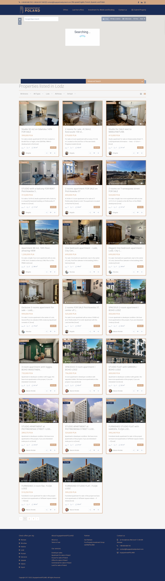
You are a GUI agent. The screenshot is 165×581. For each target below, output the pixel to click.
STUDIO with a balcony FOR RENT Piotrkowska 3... (38, 190)
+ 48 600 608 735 (26, 2)
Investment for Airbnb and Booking (101, 10)
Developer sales (57, 553)
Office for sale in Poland (59, 560)
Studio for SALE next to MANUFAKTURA (119, 130)
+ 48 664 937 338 (38, 2)
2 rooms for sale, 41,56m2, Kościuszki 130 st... (78, 130)
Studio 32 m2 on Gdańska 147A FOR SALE (38, 130)
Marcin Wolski (117, 332)
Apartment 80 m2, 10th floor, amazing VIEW (35, 249)
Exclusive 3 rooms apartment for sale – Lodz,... (37, 309)
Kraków (23, 547)
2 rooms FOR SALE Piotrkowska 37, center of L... (82, 309)
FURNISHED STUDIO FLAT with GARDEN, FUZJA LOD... (123, 427)
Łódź (22, 550)
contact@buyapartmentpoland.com (59, 2)
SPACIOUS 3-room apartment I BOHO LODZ (80, 368)
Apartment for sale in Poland (61, 555)
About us (55, 540)
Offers (65, 10)
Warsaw (23, 540)
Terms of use (56, 542)
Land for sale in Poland (59, 565)
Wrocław (24, 543)
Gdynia (23, 564)
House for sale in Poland (60, 558)
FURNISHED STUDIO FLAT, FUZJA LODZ (81, 487)
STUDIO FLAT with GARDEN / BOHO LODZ (125, 368)
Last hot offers (78, 10)
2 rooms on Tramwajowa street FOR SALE (124, 190)
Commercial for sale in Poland (61, 563)
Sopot (23, 567)
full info (53, 147)
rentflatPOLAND (89, 545)
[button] (111, 50)
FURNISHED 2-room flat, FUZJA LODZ (36, 487)
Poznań (23, 553)
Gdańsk (23, 560)
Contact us (123, 10)
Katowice (24, 557)
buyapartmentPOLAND (127, 552)
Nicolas (71, 272)
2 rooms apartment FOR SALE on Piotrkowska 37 (81, 190)
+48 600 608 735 (125, 546)
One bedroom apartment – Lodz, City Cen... (81, 249)
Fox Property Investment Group (94, 542)
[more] (36, 144)
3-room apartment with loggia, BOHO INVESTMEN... (36, 368)
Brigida (28, 153)
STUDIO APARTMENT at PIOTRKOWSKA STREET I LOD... (36, 427)
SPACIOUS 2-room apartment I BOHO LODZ (123, 309)
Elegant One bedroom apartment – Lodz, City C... (125, 249)
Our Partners (88, 540)
